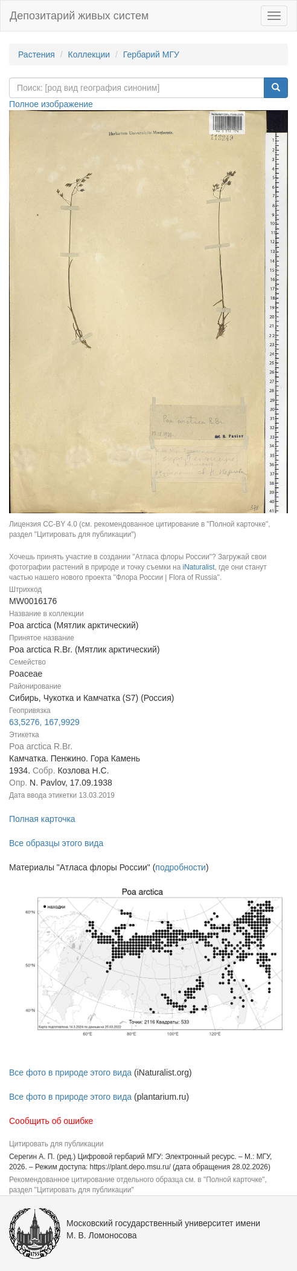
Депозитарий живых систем (79, 16)
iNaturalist (199, 567)
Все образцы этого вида (56, 843)
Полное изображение (51, 104)
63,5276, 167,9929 (44, 722)
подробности (180, 867)
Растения (36, 54)
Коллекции (89, 54)
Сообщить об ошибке (51, 1121)
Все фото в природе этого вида (70, 1072)
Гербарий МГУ (151, 54)
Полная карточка (42, 819)
